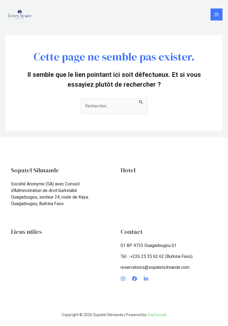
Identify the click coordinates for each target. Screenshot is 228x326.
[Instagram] (123, 278)
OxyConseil (156, 315)
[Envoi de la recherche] (141, 101)
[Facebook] (134, 278)
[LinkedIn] (146, 278)
